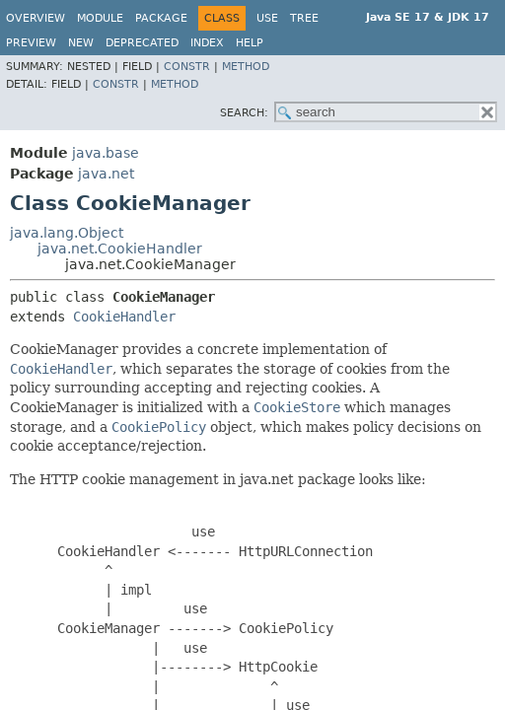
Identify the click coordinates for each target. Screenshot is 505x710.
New (81, 42)
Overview (35, 18)
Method (245, 66)
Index (207, 42)
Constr (187, 66)
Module (100, 18)
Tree (304, 18)
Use (267, 18)
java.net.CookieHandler (119, 248)
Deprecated (142, 42)
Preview (31, 42)
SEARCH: (244, 112)
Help (249, 42)
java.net (106, 173)
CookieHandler (124, 316)
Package (161, 18)
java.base (105, 153)
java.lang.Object (66, 233)
